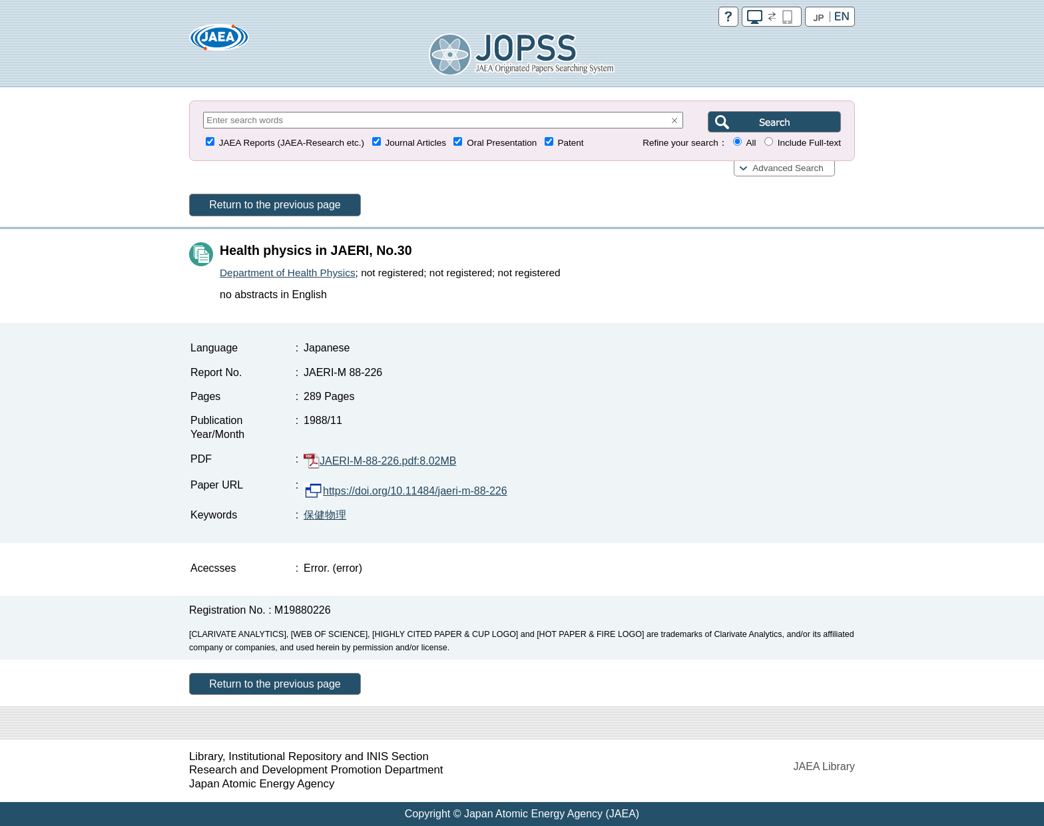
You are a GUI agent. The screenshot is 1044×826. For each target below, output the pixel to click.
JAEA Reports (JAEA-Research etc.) (291, 143)
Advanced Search (788, 168)
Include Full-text (809, 143)
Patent (571, 143)
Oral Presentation (502, 143)
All (751, 143)
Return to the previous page (274, 204)
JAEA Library (824, 766)
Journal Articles (415, 143)
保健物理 (325, 514)
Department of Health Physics (288, 272)
